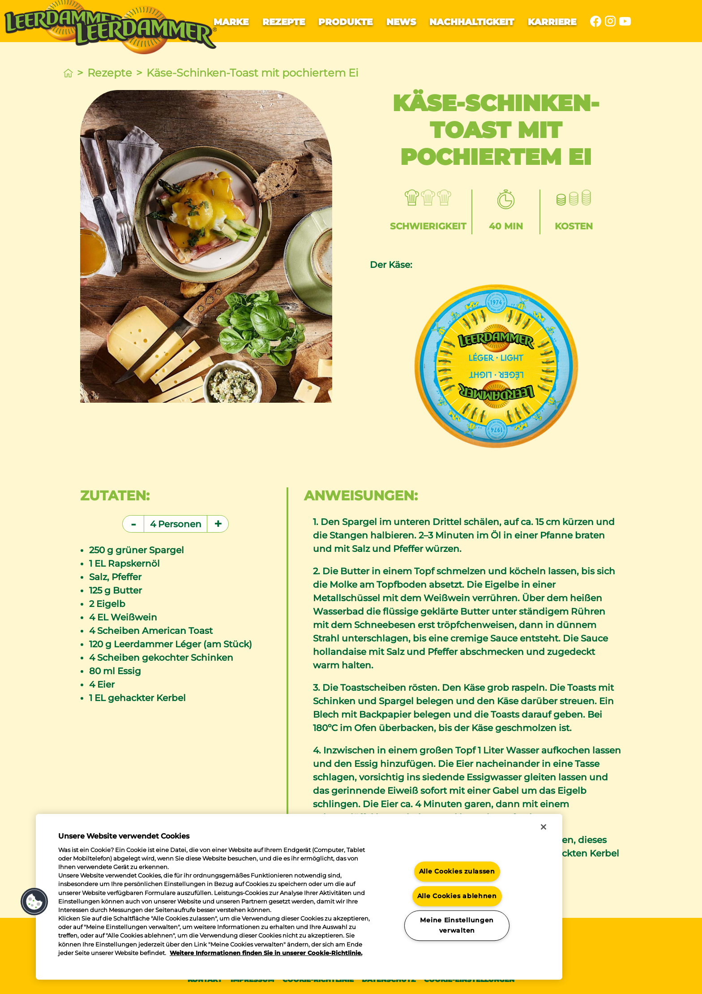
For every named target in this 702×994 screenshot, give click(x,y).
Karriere (552, 22)
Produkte (345, 22)
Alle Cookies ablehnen (457, 896)
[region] (299, 897)
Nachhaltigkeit (471, 22)
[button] (34, 901)
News (401, 22)
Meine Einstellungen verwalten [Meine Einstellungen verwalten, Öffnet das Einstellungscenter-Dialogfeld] (457, 925)
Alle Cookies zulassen (457, 871)
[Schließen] (543, 827)
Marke (231, 22)
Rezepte (283, 22)
